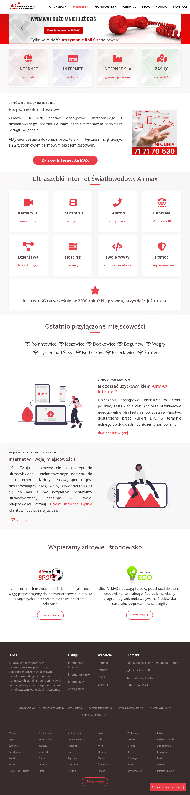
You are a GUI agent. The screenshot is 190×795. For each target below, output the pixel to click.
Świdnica (13, 745)
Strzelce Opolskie (165, 771)
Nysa (100, 745)
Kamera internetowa (100, 707)
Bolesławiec (15, 752)
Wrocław (13, 733)
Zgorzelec (73, 758)
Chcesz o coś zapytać (168, 787)
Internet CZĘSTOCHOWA (95, 714)
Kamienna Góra (135, 771)
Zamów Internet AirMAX (65, 160)
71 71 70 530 (138, 670)
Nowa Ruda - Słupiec (19, 771)
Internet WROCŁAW (160, 707)
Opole (101, 733)
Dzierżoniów (163, 752)
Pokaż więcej (95, 781)
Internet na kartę (79, 674)
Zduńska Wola (164, 745)
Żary (70, 752)
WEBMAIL (129, 6)
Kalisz (160, 733)
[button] (22, 28)
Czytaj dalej (50, 615)
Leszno (131, 739)
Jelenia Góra (44, 739)
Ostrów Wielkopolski (78, 739)
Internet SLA (76, 682)
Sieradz (131, 745)
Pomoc (102, 670)
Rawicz (101, 771)
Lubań (41, 771)
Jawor (130, 764)
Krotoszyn (132, 758)
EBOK (146, 6)
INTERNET (79, 6)
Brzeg (130, 752)
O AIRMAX (56, 6)
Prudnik (72, 771)
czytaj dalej (18, 518)
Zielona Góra (74, 733)
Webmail (103, 684)
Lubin (100, 739)
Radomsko (73, 745)
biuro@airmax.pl (140, 677)
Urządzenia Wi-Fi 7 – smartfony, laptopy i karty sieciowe (50, 707)
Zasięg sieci (76, 689)
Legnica (13, 739)
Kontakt (103, 663)
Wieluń (160, 764)
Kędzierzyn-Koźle (165, 739)
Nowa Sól (43, 752)
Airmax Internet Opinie (70, 504)
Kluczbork (73, 764)
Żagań (12, 764)
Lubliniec (42, 764)
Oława (41, 758)
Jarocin (12, 758)
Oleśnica (102, 752)
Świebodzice (104, 764)
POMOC (161, 6)
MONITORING (104, 6)
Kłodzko (161, 758)
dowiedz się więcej (113, 433)
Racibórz (42, 745)
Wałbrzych (132, 733)
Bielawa (102, 758)
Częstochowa (45, 733)
